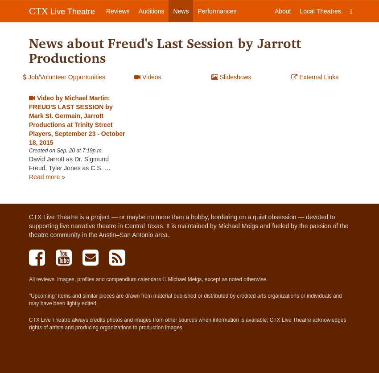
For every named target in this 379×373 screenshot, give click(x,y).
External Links (314, 77)
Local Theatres (320, 11)
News (181, 11)
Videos (147, 77)
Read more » (47, 176)
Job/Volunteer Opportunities (64, 77)
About (283, 11)
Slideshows (231, 77)
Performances (217, 11)
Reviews (118, 11)
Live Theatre (62, 11)
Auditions (152, 11)
